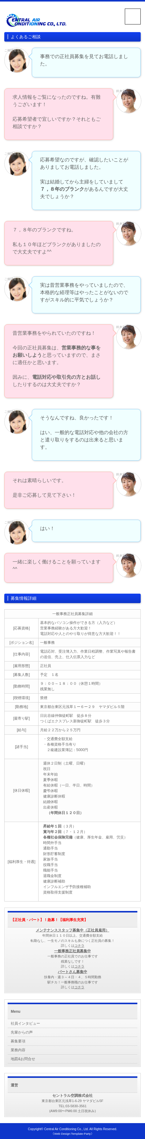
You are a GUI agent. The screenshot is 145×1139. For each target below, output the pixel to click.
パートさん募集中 (72, 972)
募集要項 (18, 1041)
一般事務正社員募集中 (72, 951)
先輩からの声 (22, 1032)
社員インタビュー (25, 1023)
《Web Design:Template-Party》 (72, 1133)
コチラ (79, 945)
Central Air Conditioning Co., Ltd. (66, 1129)
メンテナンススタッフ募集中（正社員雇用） (72, 930)
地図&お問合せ (23, 1059)
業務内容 (18, 1050)
